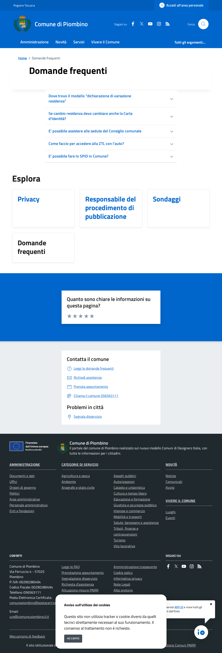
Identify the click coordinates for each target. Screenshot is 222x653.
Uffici (13, 481)
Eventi (170, 517)
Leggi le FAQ (71, 566)
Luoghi (171, 512)
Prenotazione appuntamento (83, 572)
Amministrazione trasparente (135, 566)
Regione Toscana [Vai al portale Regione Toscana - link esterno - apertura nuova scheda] (24, 5)
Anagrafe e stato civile (78, 487)
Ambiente (69, 481)
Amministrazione (25, 464)
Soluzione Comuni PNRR (178, 645)
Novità (171, 464)
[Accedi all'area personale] (181, 5)
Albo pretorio (123, 590)
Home (22, 58)
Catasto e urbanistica (129, 487)
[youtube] (148, 24)
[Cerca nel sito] (203, 24)
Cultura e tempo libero (130, 493)
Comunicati (174, 481)
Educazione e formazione (132, 499)
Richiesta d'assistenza (78, 584)
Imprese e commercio (129, 510)
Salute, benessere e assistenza (136, 522)
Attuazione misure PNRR (80, 590)
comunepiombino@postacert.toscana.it (38, 602)
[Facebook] (131, 24)
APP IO (179, 607)
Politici (15, 493)
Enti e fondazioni (22, 510)
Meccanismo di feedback (27, 636)
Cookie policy (123, 572)
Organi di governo (23, 487)
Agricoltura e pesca (76, 475)
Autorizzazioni (124, 481)
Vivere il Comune (180, 500)
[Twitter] (139, 24)
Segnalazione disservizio (79, 578)
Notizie (171, 475)
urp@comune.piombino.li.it (29, 616)
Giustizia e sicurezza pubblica (135, 505)
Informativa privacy (128, 578)
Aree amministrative (25, 499)
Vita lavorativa (124, 546)
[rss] (166, 24)
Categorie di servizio (80, 464)
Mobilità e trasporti (128, 516)
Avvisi (170, 487)
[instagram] (157, 24)
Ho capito (73, 638)
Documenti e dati (22, 475)
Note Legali (122, 584)
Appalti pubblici (125, 475)
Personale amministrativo (28, 505)
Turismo (119, 540)
